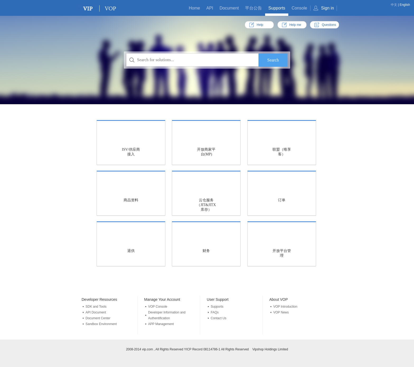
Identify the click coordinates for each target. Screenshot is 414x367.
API (209, 8)
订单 (281, 200)
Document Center (98, 318)
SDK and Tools (96, 306)
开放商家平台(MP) (206, 151)
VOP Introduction (285, 306)
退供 (131, 251)
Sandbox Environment (101, 324)
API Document (96, 312)
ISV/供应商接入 (131, 151)
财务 (206, 251)
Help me (295, 25)
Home (194, 8)
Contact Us (218, 318)
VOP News (281, 312)
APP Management (161, 324)
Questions (329, 25)
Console (299, 8)
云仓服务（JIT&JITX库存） (206, 205)
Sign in (327, 8)
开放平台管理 (281, 253)
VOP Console (157, 306)
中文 (394, 5)
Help (260, 25)
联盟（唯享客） (281, 151)
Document (229, 8)
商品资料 (131, 200)
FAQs (215, 312)
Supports (276, 8)
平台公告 (253, 8)
